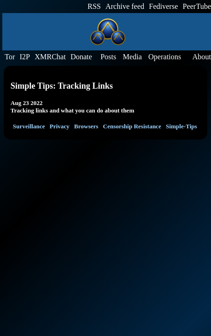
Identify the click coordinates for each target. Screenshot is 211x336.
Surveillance (29, 126)
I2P (25, 57)
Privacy (59, 126)
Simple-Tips (181, 126)
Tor (10, 57)
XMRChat (50, 57)
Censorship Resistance (132, 126)
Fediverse (163, 6)
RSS (94, 6)
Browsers (86, 126)
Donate (81, 57)
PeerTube (197, 6)
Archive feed (125, 6)
